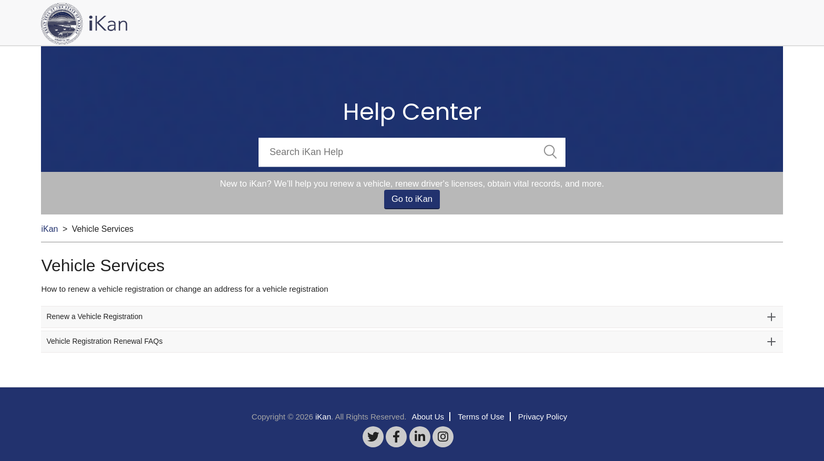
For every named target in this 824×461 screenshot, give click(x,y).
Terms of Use (481, 416)
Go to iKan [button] (412, 198)
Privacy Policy (542, 416)
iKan (49, 228)
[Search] (412, 152)
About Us (427, 416)
